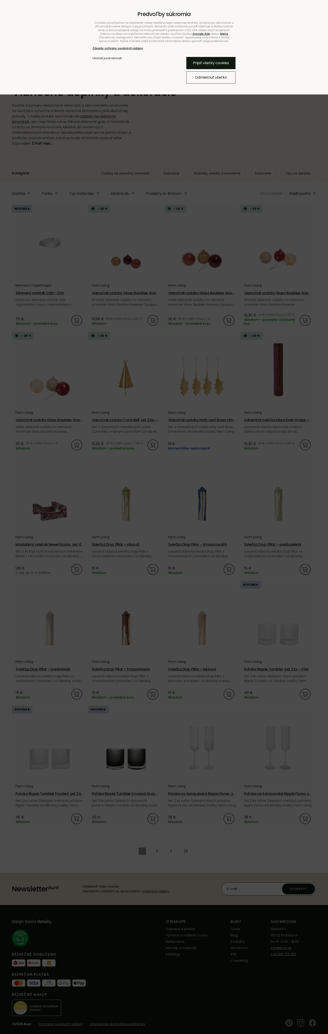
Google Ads (201, 34)
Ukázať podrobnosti (107, 58)
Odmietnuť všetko (211, 77)
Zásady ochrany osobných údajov (117, 48)
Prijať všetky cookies (211, 63)
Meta (224, 34)
